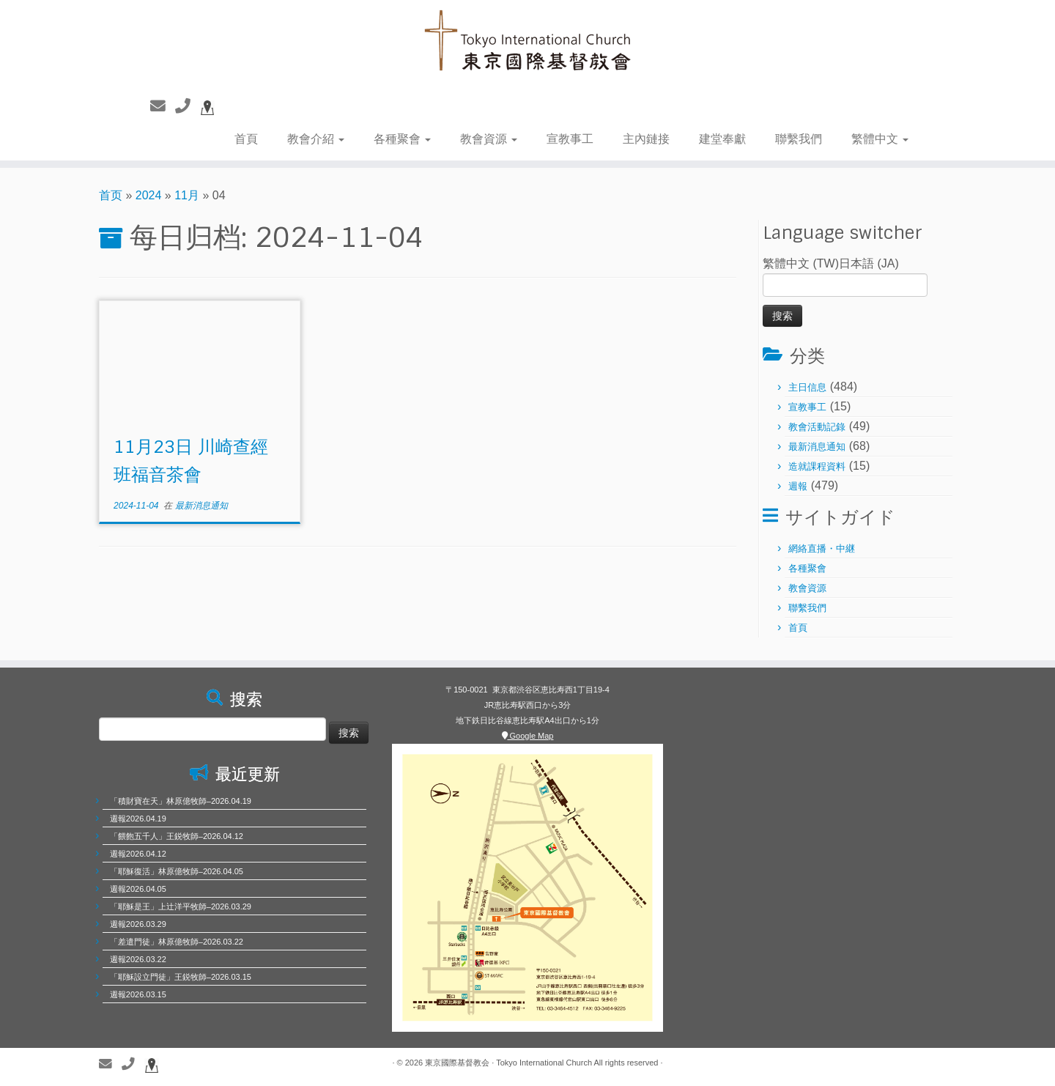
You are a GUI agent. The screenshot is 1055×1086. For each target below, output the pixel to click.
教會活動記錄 (816, 426)
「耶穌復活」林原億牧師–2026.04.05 (176, 871)
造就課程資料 (816, 466)
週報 (797, 486)
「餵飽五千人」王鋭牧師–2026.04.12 (176, 836)
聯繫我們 (798, 138)
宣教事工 (570, 138)
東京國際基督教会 (457, 1062)
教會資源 (488, 138)
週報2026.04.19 (138, 818)
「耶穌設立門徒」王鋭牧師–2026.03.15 (180, 976)
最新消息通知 (201, 505)
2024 (149, 195)
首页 (110, 195)
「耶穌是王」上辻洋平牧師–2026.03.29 (180, 906)
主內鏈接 (646, 138)
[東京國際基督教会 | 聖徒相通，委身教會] (527, 42)
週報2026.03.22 (138, 959)
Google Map (528, 735)
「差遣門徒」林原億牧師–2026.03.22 (176, 941)
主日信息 (807, 387)
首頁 (246, 138)
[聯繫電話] (187, 105)
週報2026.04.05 (138, 888)
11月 (186, 195)
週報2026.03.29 (138, 924)
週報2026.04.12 (138, 853)
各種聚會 (402, 138)
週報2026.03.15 (138, 994)
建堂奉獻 (722, 138)
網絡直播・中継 (821, 548)
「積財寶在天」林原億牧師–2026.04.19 (180, 801)
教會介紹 (315, 138)
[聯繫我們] (162, 105)
